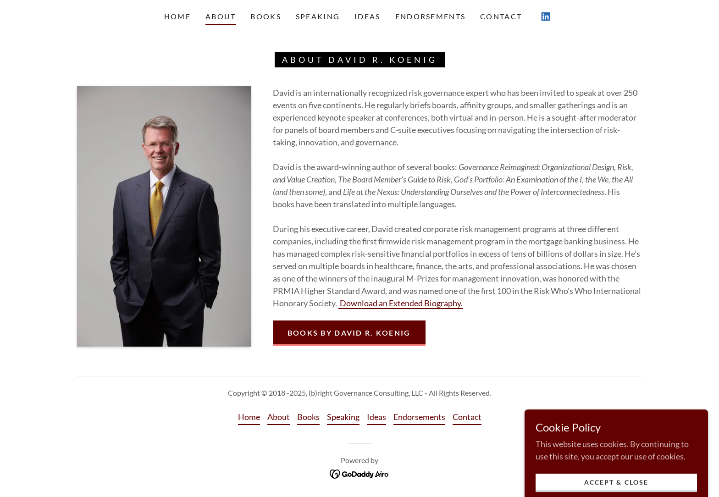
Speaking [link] (318, 16)
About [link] (220, 16)
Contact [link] (501, 16)
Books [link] (265, 16)
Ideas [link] (367, 16)
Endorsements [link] (430, 16)
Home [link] (177, 16)
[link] (545, 16)
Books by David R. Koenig (349, 332)
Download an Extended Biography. (400, 303)
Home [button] (249, 417)
